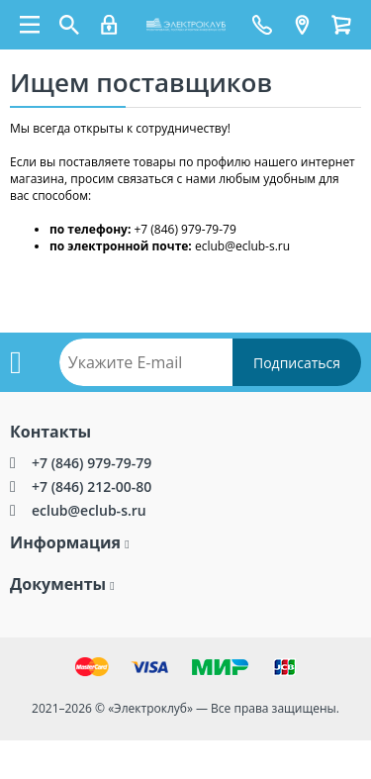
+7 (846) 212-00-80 (91, 486)
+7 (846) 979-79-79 (91, 462)
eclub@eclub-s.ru (89, 510)
